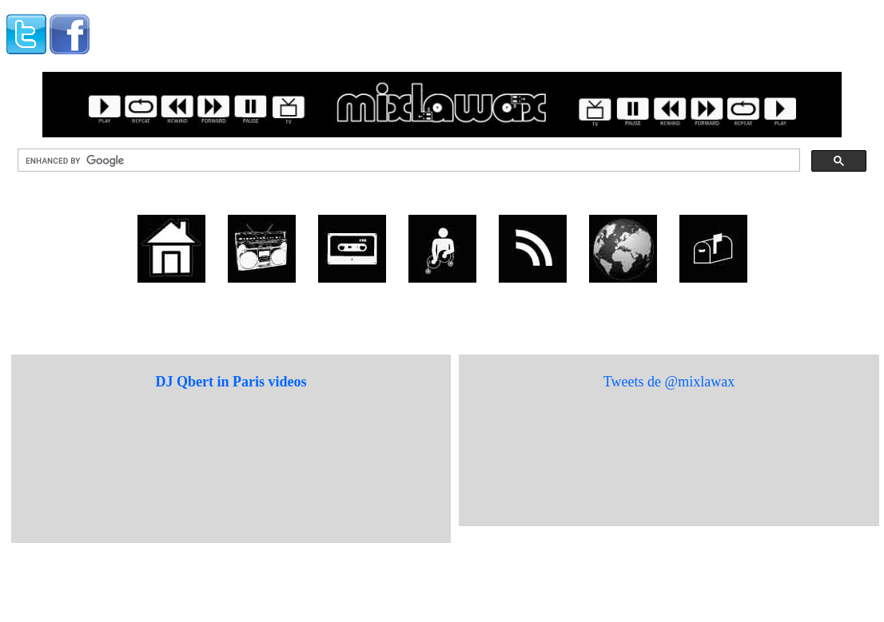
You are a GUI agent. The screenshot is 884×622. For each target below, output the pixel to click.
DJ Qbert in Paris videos (231, 382)
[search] (407, 160)
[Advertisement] (293, 30)
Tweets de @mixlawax (669, 382)
